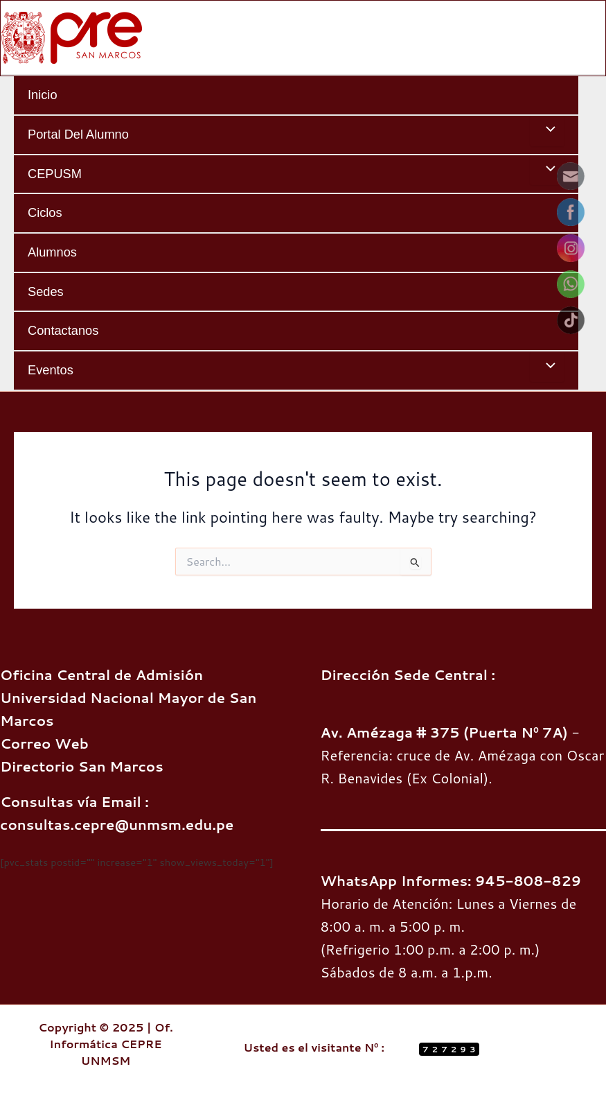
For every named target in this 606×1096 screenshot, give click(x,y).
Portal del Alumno (78, 134)
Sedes (46, 291)
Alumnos (52, 252)
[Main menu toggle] (590, 37)
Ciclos (45, 212)
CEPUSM (55, 173)
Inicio (42, 94)
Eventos (50, 370)
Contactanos (63, 330)
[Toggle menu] (547, 131)
